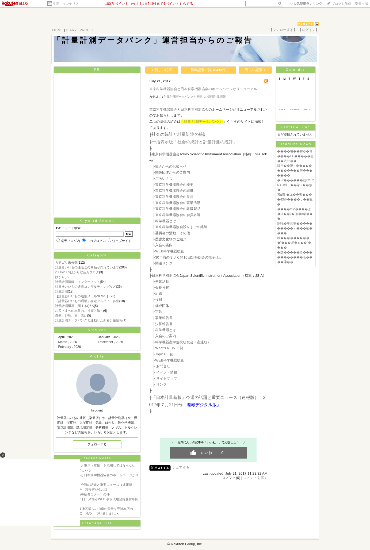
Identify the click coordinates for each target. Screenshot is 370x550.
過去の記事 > (255, 70)
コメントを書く (255, 478)
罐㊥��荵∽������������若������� (294, 170)
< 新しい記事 (161, 70)
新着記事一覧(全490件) (208, 70)
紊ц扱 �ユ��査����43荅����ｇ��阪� (295, 199)
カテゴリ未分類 (66, 262)
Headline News (296, 144)
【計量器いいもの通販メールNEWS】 (82, 296)
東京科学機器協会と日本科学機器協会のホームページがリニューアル (203, 89)
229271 (305, 24)
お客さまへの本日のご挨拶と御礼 (79, 311)
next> (307, 109)
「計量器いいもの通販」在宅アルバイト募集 (87, 301)
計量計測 (61, 291)
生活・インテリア (66, 4)
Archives (96, 330)
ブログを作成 (341, 4)
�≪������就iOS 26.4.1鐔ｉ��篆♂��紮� (295, 185)
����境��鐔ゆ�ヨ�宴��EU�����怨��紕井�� (295, 156)
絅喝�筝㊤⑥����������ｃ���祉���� (294, 228)
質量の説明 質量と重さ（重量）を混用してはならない (95, 465)
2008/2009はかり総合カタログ (77, 272)
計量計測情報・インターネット (77, 282)
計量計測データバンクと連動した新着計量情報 (89, 320)
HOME (57, 30)
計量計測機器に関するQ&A (74, 306)
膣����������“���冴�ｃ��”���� (294, 242)
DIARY (71, 30)
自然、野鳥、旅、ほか (71, 315)
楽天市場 (361, 4)
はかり (60, 277)
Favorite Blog (295, 127)
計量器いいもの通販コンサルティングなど (85, 287)
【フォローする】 (283, 30)
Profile (97, 356)
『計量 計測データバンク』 (202, 122)
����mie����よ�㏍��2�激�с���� (295, 214)
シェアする (180, 468)
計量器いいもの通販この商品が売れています (87, 267)
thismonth (294, 109)
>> (305, 4)
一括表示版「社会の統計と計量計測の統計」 (194, 142)
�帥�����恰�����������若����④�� (294, 257)
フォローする (97, 444)
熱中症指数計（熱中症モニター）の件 (82, 494)
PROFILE (87, 30)
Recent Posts (97, 458)
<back (282, 109)
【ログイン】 (308, 30)
